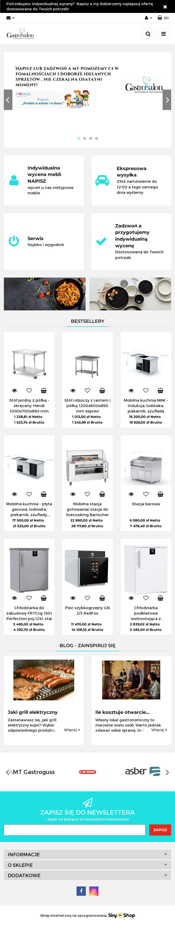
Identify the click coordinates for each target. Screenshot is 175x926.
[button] (163, 18)
